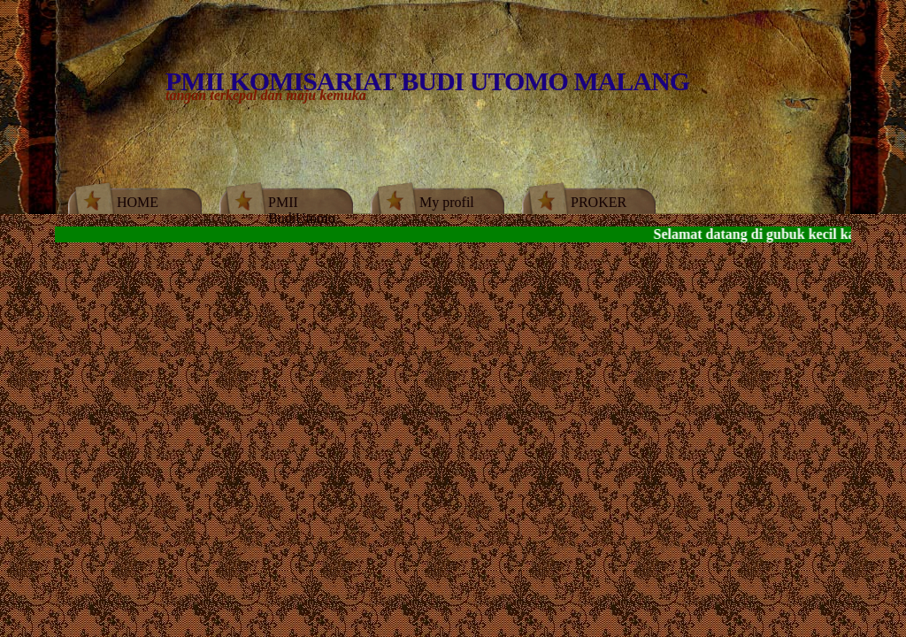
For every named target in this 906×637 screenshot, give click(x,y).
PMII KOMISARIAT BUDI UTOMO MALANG (427, 81)
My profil (446, 202)
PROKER (598, 202)
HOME (137, 202)
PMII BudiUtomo (301, 210)
